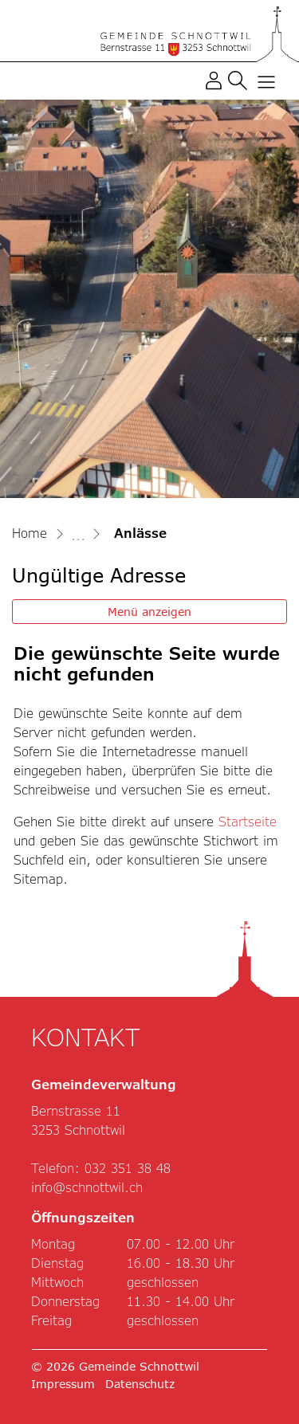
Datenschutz (140, 1384)
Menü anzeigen (149, 611)
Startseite (247, 821)
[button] (238, 79)
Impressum (63, 1384)
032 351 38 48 (128, 1167)
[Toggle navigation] (263, 80)
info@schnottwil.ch (87, 1187)
